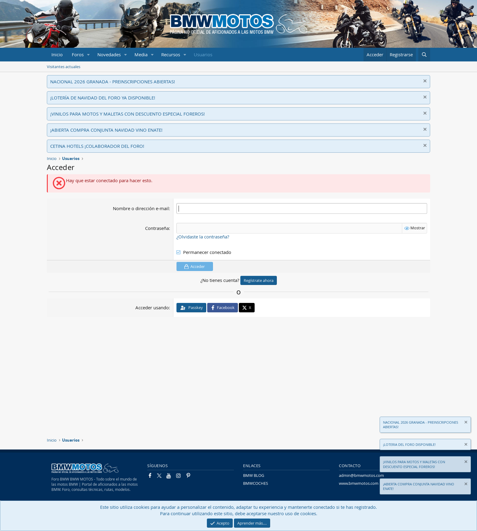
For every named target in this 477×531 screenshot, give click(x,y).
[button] (88, 54)
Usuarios (203, 54)
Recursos (170, 54)
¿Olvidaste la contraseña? (202, 237)
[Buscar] (424, 54)
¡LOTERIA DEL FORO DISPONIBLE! (409, 444)
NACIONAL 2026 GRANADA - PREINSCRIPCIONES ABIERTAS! (112, 81)
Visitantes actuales (63, 66)
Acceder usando (152, 307)
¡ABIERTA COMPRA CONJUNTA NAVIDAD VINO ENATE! (106, 130)
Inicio (57, 54)
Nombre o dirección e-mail (141, 208)
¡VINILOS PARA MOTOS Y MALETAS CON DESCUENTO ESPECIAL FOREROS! (127, 114)
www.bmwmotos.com (358, 483)
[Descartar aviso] (424, 81)
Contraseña (157, 228)
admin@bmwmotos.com (361, 475)
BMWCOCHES (255, 483)
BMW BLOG (253, 475)
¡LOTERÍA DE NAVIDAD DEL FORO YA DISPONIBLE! (102, 98)
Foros (78, 54)
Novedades (109, 54)
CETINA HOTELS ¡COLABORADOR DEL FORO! (97, 146)
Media (141, 54)
